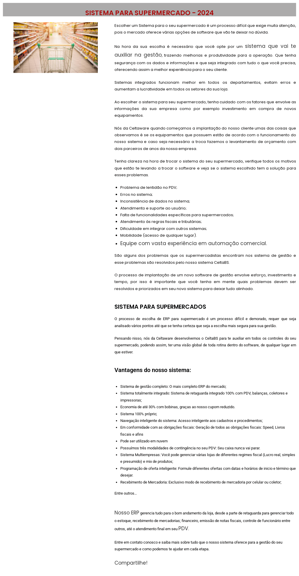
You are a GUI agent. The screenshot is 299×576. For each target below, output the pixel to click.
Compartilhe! (131, 562)
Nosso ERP (126, 512)
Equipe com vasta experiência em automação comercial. (193, 243)
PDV (183, 528)
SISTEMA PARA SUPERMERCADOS (160, 307)
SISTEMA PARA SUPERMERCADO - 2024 (149, 13)
